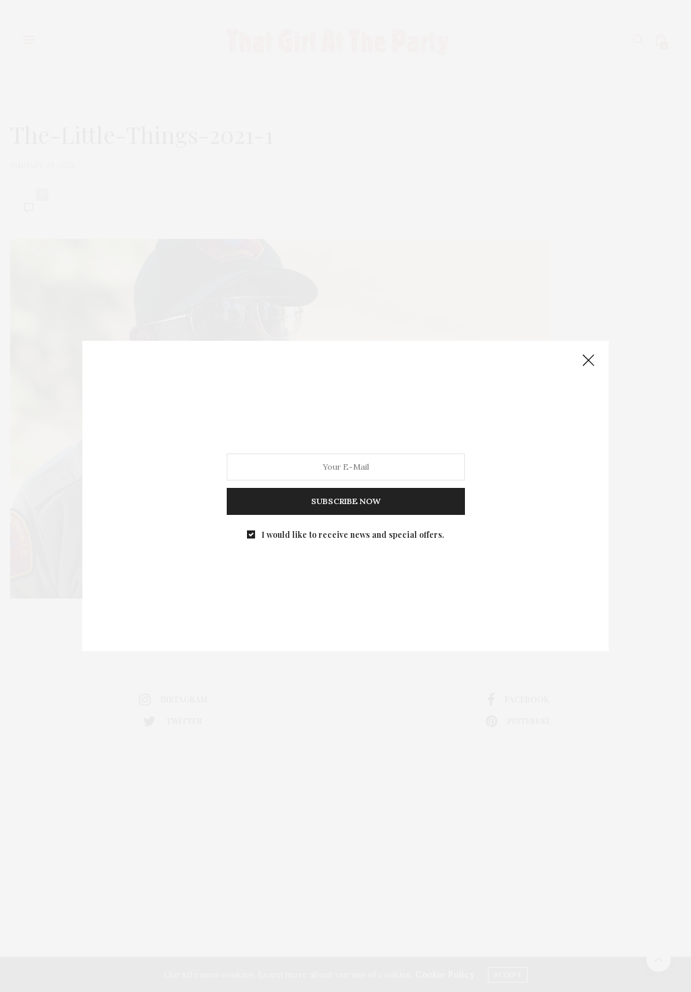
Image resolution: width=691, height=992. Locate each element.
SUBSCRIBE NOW (346, 501)
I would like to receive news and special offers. (353, 534)
